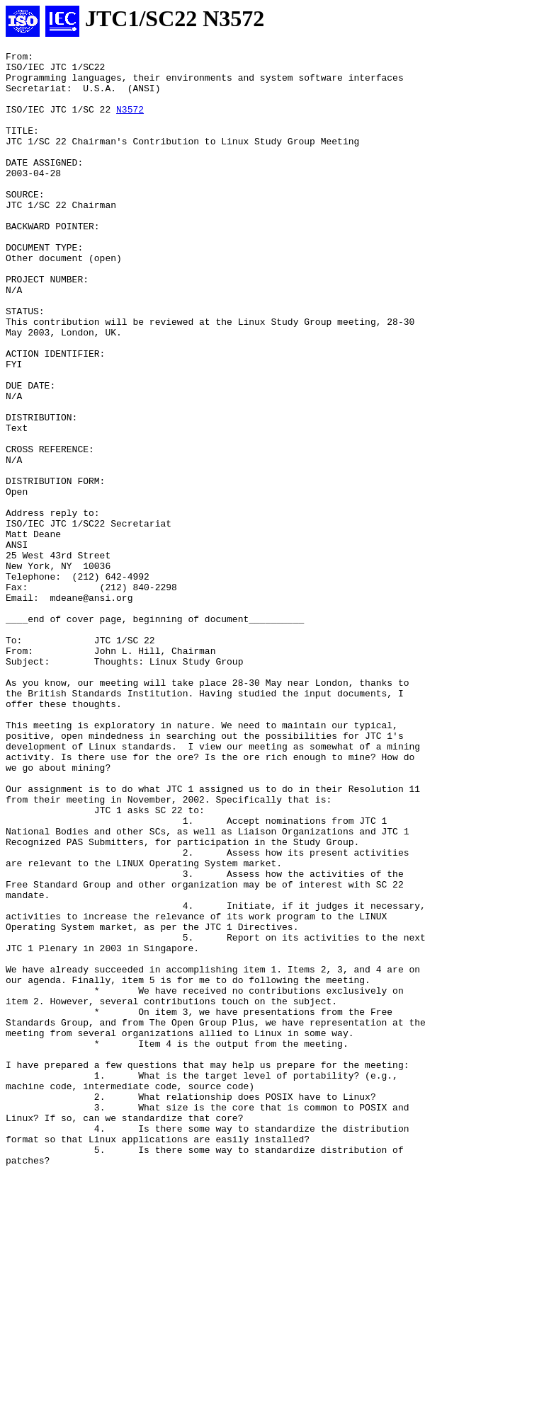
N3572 (130, 121)
